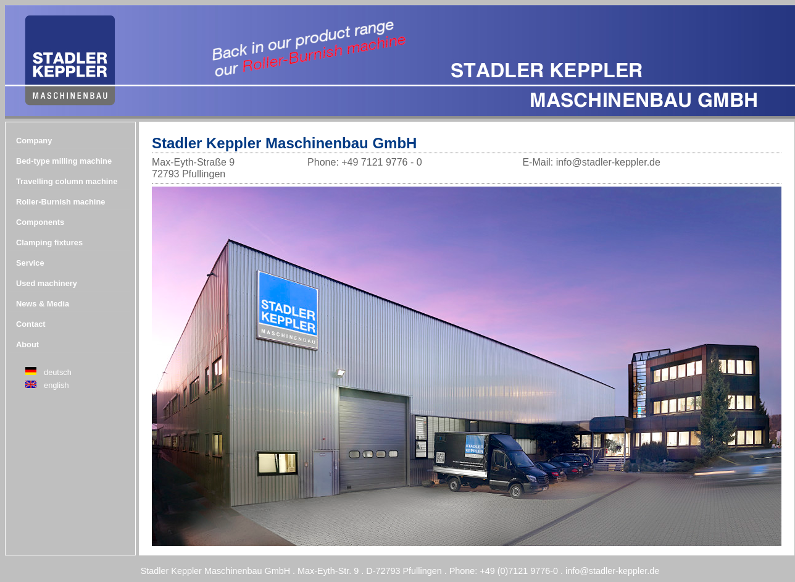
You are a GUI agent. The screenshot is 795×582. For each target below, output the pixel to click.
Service (30, 263)
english (56, 385)
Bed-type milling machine (64, 161)
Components (40, 222)
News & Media (42, 303)
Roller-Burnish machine (60, 201)
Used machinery (46, 283)
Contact (31, 324)
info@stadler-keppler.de (612, 571)
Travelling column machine (66, 181)
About (27, 344)
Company (34, 140)
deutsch (58, 372)
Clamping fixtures (49, 242)
